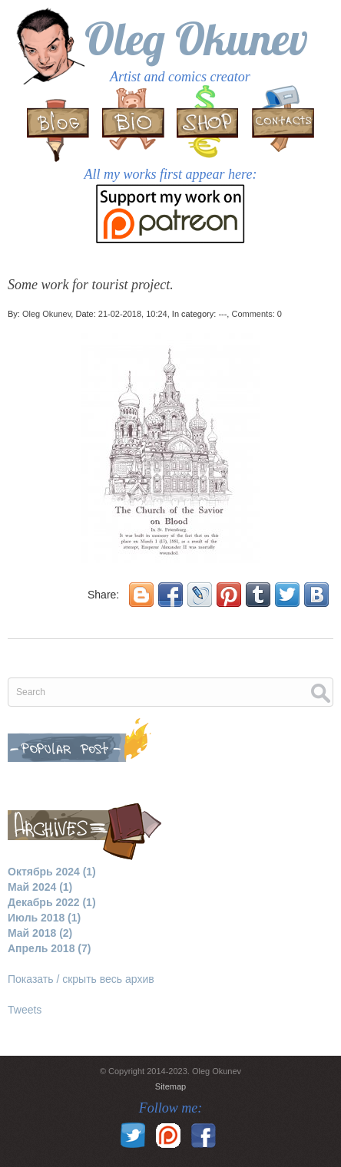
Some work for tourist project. (91, 284)
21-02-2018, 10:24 (132, 313)
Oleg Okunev (196, 38)
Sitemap (170, 1086)
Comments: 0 (256, 313)
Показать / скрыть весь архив (81, 979)
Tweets (24, 1010)
